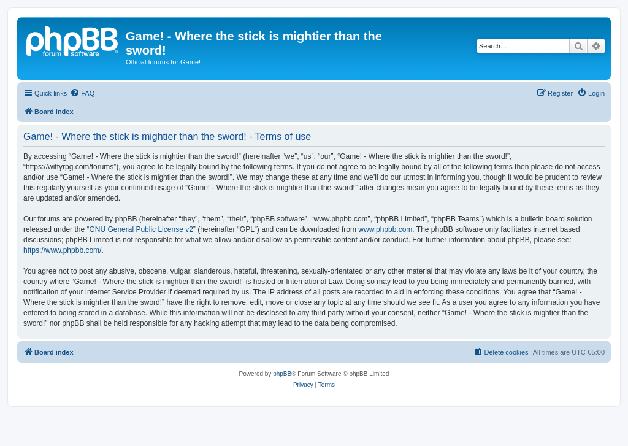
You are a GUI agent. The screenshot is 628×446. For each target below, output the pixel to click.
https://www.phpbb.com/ (62, 250)
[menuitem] (82, 93)
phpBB (282, 374)
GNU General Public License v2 (141, 229)
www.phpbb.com (385, 229)
